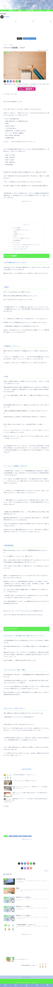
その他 (5, 836)
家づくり (25, 836)
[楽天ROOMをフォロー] (28, 868)
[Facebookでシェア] (8, 81)
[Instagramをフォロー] (25, 868)
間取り (29, 836)
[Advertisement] (26, 211)
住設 (20, 836)
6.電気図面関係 (16, 240)
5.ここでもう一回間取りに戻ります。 (22, 238)
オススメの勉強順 (15, 227)
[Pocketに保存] (14, 81)
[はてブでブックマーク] (11, 81)
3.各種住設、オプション (18, 234)
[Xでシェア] (5, 81)
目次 (24, 224)
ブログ (10, 836)
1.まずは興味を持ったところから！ (21, 229)
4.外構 (14, 236)
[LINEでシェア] (17, 81)
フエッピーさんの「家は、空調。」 (21, 247)
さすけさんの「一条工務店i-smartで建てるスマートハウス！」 (27, 244)
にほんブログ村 (26, 769)
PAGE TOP (26, 977)
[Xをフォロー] (22, 868)
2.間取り (15, 232)
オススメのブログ (15, 242)
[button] (20, 81)
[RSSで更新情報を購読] (31, 868)
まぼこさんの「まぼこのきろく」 (21, 249)
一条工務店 (15, 836)
